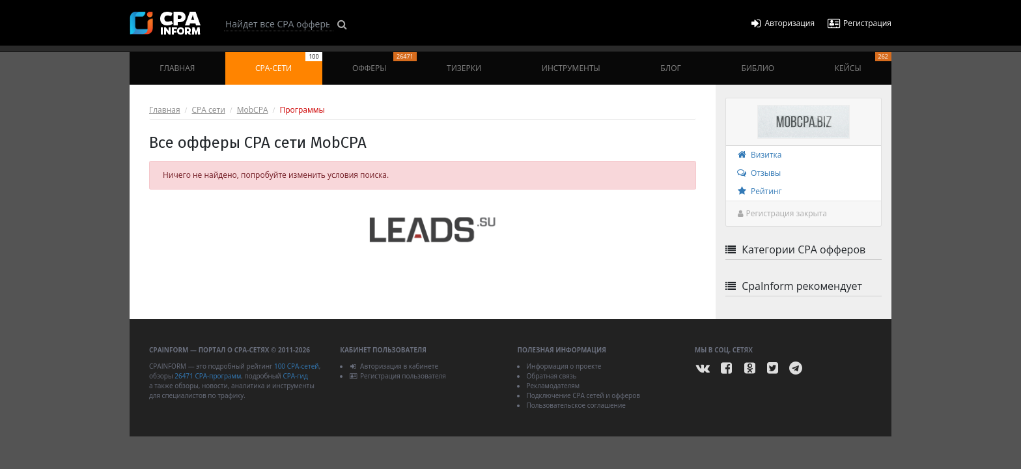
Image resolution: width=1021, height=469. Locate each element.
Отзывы (758, 172)
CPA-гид (295, 375)
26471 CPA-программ (208, 375)
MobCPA (252, 109)
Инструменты (571, 68)
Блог (670, 68)
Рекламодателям (553, 385)
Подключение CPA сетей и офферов (583, 395)
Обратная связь (551, 375)
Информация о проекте (563, 366)
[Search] (278, 24)
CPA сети (208, 109)
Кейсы (863, 63)
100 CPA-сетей (296, 366)
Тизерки (464, 68)
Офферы (384, 63)
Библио (757, 68)
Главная (177, 68)
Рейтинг (759, 191)
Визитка (758, 154)
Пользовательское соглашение (575, 405)
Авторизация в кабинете (393, 366)
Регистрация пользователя (397, 375)
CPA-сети (288, 63)
